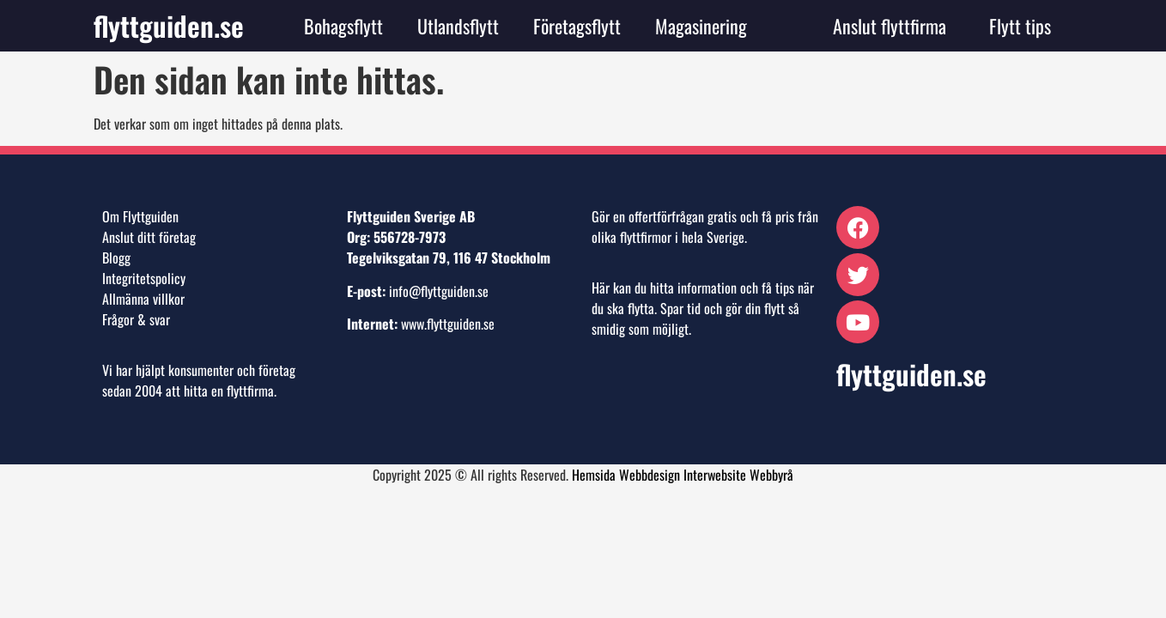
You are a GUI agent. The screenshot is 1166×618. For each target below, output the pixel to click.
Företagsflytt (577, 25)
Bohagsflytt (343, 25)
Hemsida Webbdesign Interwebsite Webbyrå (682, 474)
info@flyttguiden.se (439, 291)
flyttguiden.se (169, 25)
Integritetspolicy (143, 278)
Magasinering (701, 25)
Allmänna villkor (143, 298)
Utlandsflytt (458, 25)
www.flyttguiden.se (448, 323)
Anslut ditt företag (149, 237)
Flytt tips (1020, 25)
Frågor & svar (136, 319)
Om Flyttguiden (140, 216)
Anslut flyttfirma (889, 25)
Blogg (116, 257)
